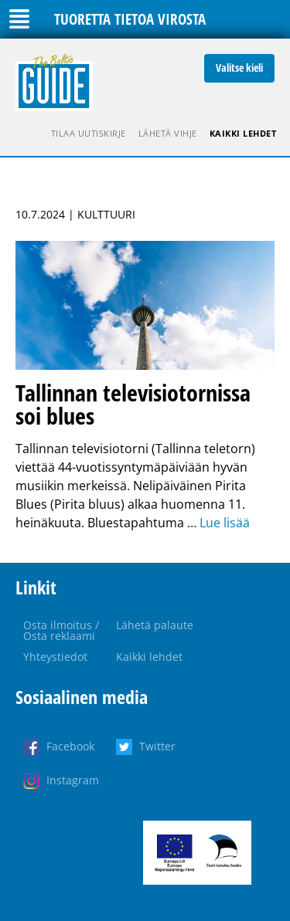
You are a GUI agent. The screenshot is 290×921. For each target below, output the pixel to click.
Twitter (157, 746)
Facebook (70, 746)
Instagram (72, 780)
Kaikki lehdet (243, 133)
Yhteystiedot (55, 656)
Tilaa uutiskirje (88, 133)
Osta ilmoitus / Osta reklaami (61, 630)
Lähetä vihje (167, 133)
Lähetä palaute (154, 625)
